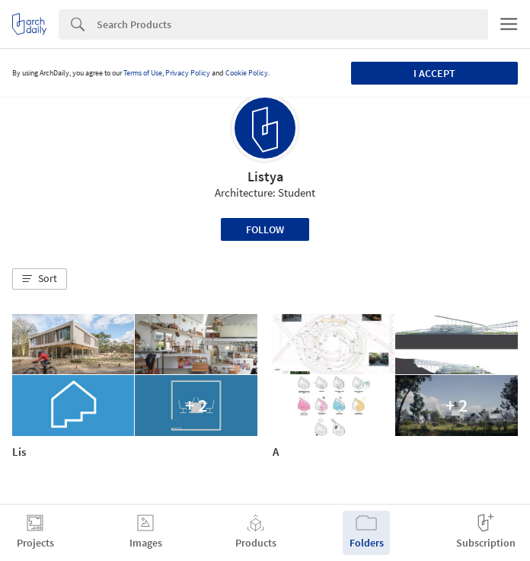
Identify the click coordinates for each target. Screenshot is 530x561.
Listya (265, 176)
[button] (39, 279)
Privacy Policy (187, 73)
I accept (434, 73)
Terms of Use (142, 73)
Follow (265, 229)
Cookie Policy (246, 73)
